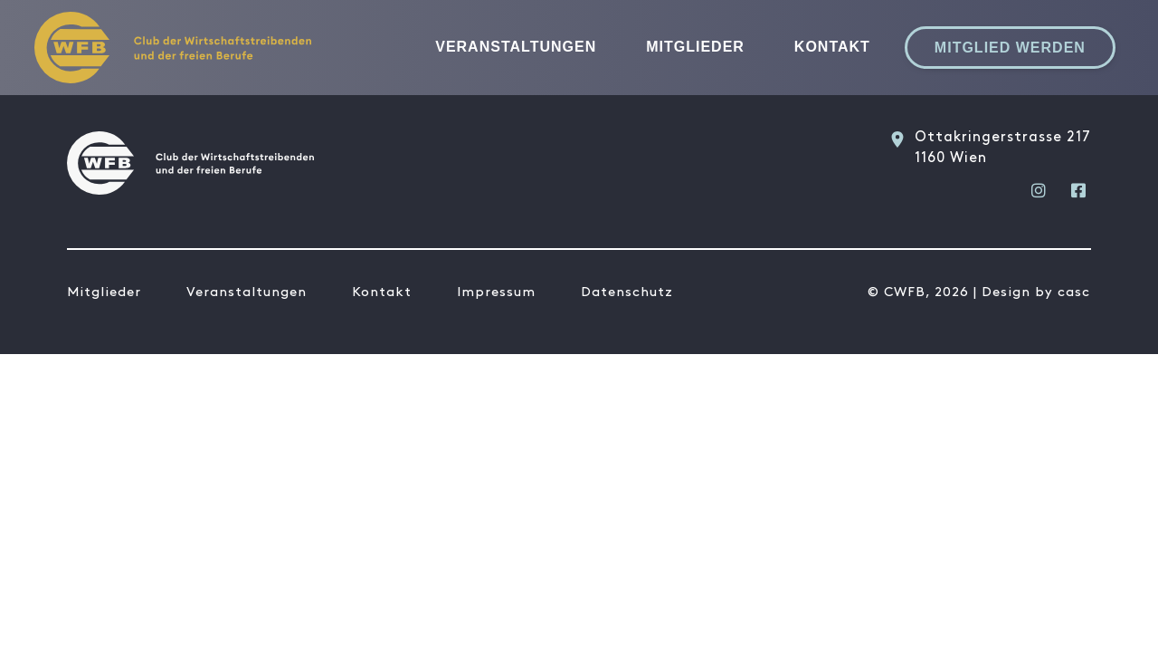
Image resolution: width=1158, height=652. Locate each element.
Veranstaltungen (515, 46)
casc (1074, 292)
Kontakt (832, 46)
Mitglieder (695, 46)
